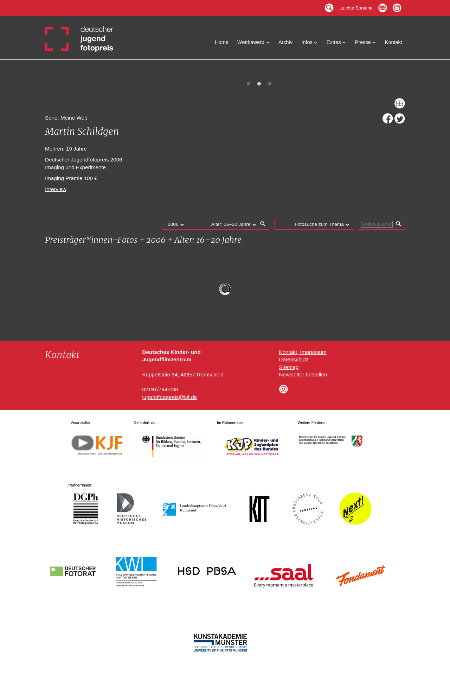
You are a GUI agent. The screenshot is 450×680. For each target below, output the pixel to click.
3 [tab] (269, 84)
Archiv (285, 42)
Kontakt (393, 42)
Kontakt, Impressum (303, 352)
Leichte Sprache (356, 6)
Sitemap (289, 367)
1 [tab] (248, 84)
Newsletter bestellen (303, 374)
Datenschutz (294, 359)
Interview (55, 189)
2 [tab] (259, 84)
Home (222, 42)
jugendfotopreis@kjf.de (169, 397)
